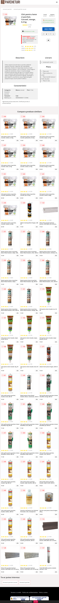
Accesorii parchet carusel (20, 9)
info (17, 140)
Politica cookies (43, 592)
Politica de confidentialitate (30, 592)
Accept (36, 601)
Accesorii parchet (7, 9)
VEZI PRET (48, 29)
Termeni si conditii (16, 592)
